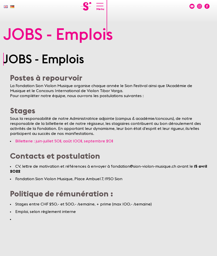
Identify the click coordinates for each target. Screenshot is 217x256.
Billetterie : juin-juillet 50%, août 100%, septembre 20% (64, 141)
